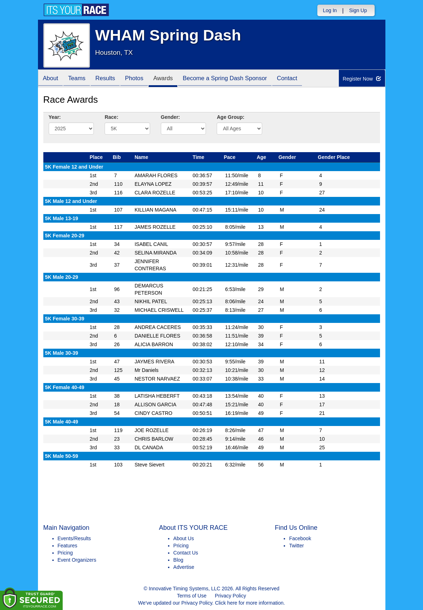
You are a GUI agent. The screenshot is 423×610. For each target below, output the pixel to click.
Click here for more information (249, 603)
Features (67, 545)
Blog (178, 560)
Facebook (300, 538)
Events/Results (74, 538)
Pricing (65, 553)
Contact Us (185, 553)
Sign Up (358, 10)
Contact (300, 79)
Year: (55, 117)
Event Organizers (77, 560)
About (51, 79)
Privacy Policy (230, 596)
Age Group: (230, 117)
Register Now (362, 79)
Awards (172, 79)
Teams (79, 79)
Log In (330, 10)
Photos (140, 79)
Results (110, 79)
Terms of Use (191, 596)
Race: (111, 117)
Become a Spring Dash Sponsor (236, 79)
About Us (183, 538)
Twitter (296, 545)
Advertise (183, 567)
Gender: (170, 117)
